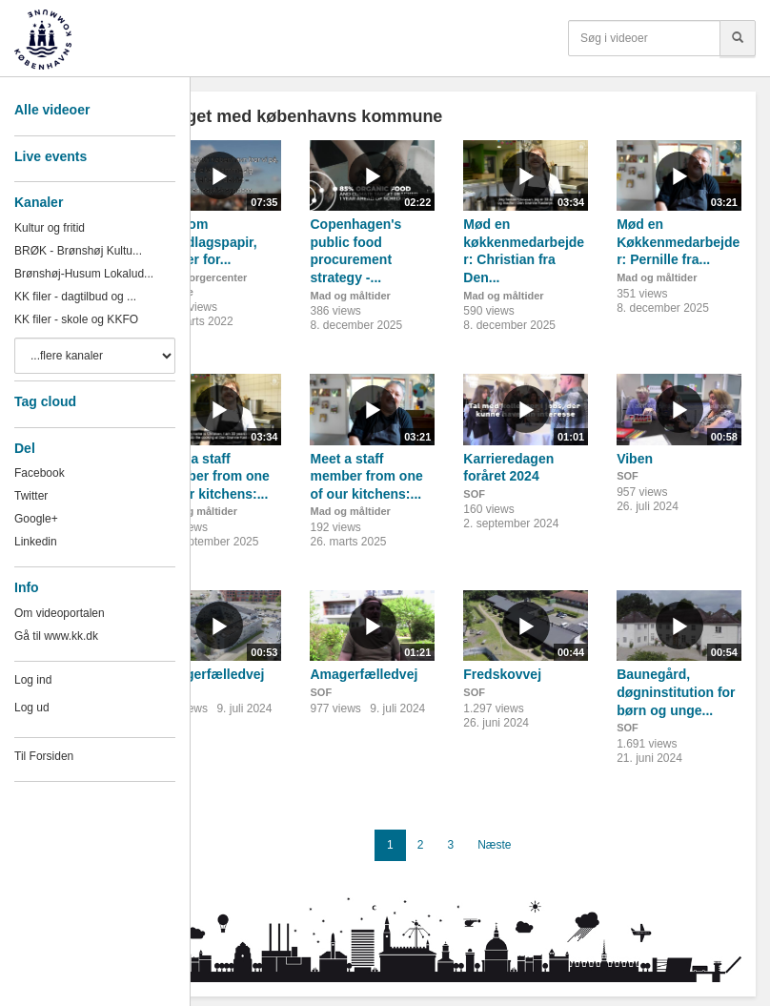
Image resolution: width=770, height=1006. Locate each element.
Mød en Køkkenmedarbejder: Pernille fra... (678, 241)
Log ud (32, 707)
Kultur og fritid (49, 228)
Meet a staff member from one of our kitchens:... (213, 476)
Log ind (32, 680)
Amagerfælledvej (211, 674)
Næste (494, 845)
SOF (474, 494)
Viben (635, 458)
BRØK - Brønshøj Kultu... (78, 250)
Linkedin (35, 541)
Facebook (39, 473)
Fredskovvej (502, 674)
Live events (50, 156)
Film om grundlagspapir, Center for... (207, 241)
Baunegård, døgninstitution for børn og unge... (676, 692)
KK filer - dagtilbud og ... (75, 296)
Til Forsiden (43, 756)
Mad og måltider (350, 295)
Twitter (31, 496)
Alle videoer (52, 109)
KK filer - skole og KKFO (76, 319)
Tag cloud (45, 401)
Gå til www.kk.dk (56, 636)
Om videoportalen (59, 613)
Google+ (36, 518)
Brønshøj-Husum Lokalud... (83, 273)
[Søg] (737, 38)
